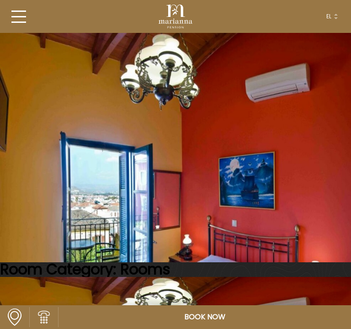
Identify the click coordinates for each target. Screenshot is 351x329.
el (328, 16)
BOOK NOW (204, 317)
